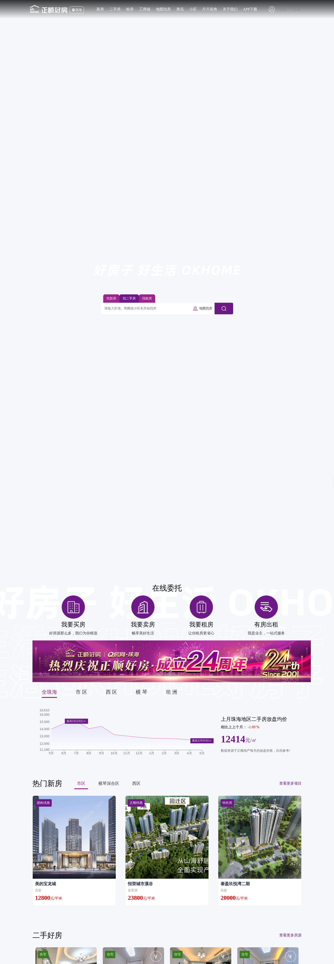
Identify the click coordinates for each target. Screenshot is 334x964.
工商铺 (144, 9)
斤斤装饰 (209, 9)
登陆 (282, 9)
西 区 (111, 692)
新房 (100, 9)
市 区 (81, 692)
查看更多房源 (290, 935)
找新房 (111, 298)
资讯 (180, 9)
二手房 (115, 9)
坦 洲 (171, 692)
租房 (130, 9)
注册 (297, 9)
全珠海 (49, 692)
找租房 (147, 298)
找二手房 (129, 298)
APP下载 (250, 9)
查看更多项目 (290, 783)
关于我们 (230, 9)
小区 (193, 9)
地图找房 (163, 9)
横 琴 (141, 692)
